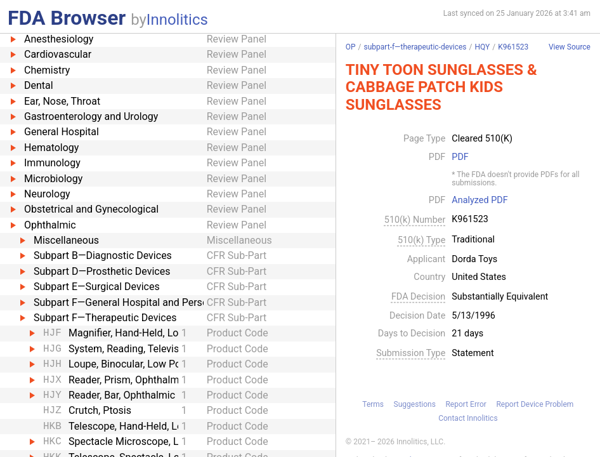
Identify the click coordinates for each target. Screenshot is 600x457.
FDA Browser (67, 18)
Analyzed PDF (479, 200)
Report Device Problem (534, 404)
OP (351, 47)
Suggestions (415, 404)
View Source (569, 47)
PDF (460, 157)
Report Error (465, 404)
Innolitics (177, 20)
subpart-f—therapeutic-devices (415, 47)
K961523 (513, 47)
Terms (373, 404)
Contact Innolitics (467, 418)
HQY (482, 47)
